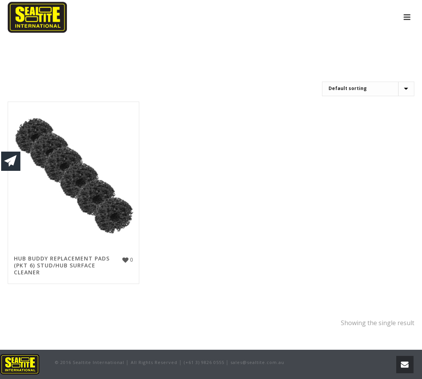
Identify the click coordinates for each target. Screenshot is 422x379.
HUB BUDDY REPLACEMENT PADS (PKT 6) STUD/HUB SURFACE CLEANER (62, 265)
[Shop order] (368, 89)
